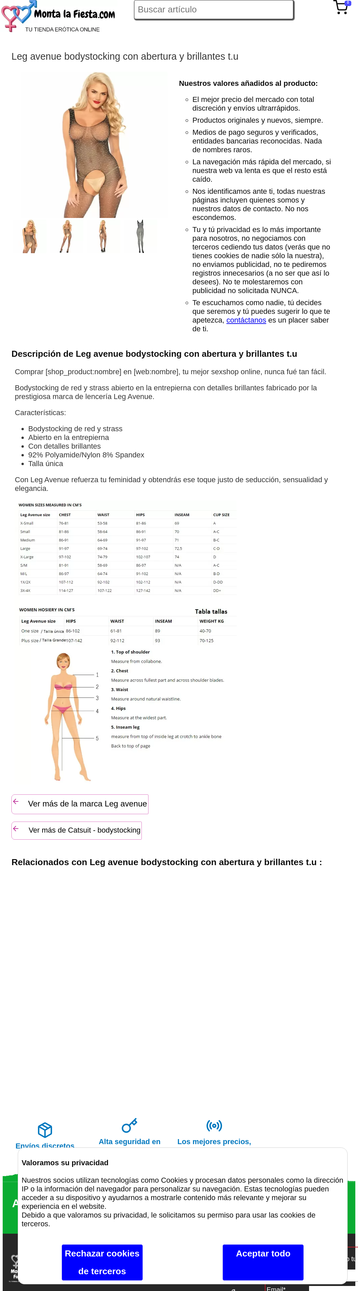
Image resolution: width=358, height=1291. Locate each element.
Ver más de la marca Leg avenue (79, 802)
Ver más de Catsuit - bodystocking (76, 829)
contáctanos (246, 320)
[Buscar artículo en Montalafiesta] (213, 9)
